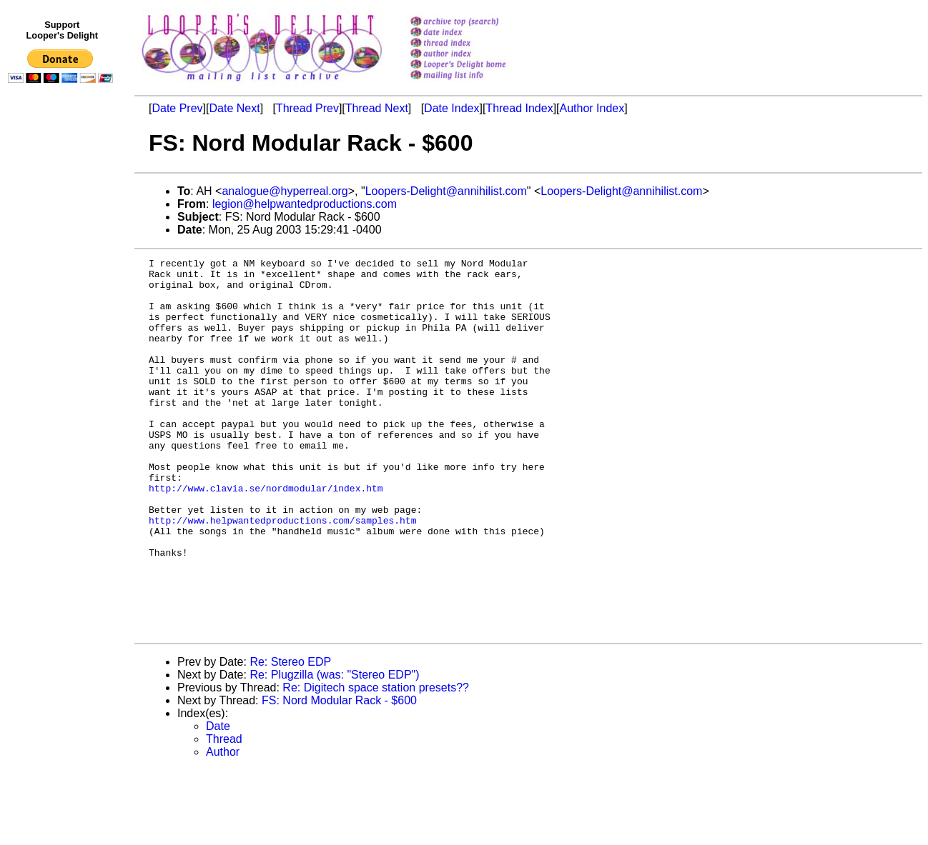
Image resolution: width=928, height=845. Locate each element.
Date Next (234, 108)
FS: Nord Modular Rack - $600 (339, 775)
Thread (224, 814)
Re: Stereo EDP (290, 737)
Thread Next (376, 108)
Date (218, 801)
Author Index (592, 108)
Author (223, 827)
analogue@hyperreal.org (284, 191)
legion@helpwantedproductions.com (304, 204)
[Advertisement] (63, 383)
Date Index (451, 108)
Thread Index (519, 108)
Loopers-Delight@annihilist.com (446, 191)
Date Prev (177, 108)
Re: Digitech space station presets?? (375, 762)
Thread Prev (307, 108)
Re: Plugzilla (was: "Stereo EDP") (334, 750)
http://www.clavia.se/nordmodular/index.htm (266, 535)
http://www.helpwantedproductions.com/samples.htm (282, 573)
